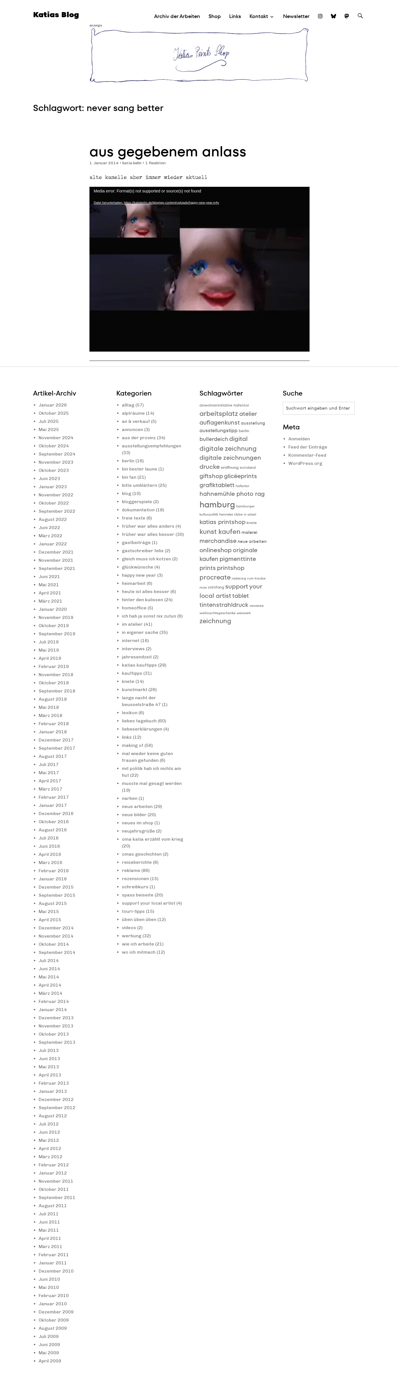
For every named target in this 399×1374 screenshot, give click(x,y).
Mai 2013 (49, 1066)
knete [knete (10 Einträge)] (252, 522)
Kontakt (258, 16)
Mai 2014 (49, 977)
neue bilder (134, 814)
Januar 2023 (53, 486)
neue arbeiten (137, 806)
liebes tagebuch (139, 720)
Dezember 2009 (56, 1312)
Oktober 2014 (54, 944)
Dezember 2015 (56, 887)
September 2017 (57, 748)
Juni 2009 (49, 1344)
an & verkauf (136, 421)
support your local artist (148, 903)
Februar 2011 (54, 1254)
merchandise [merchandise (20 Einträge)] (217, 541)
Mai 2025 (49, 429)
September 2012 (57, 1107)
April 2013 (50, 1075)
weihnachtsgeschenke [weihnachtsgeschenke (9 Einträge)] (217, 613)
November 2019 (56, 617)
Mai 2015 (49, 911)
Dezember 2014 (56, 928)
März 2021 (50, 601)
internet (130, 640)
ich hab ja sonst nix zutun (149, 616)
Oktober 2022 (54, 503)
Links (235, 16)
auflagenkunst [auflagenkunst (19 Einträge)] (219, 422)
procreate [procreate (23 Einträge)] (215, 577)
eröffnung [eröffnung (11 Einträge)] (230, 467)
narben (129, 798)
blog (126, 493)
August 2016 (53, 830)
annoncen (132, 429)
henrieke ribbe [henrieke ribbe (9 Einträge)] (231, 514)
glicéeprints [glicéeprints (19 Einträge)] (240, 476)
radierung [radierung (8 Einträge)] (239, 578)
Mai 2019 (49, 650)
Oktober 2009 (54, 1320)
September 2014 (57, 952)
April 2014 (50, 985)
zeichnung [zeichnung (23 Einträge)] (215, 620)
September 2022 (57, 511)
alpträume (133, 413)
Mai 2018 (49, 707)
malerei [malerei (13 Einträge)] (249, 532)
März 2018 (50, 715)
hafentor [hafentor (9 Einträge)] (242, 485)
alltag (128, 405)
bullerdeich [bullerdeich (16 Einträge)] (213, 439)
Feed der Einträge (307, 447)
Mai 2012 (49, 1140)
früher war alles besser (148, 534)
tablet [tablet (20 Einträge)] (240, 596)
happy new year (139, 575)
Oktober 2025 (54, 413)
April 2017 (50, 780)
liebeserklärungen (142, 729)
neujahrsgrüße (138, 831)
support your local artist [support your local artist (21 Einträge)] (230, 591)
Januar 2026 (53, 405)
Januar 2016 (53, 879)
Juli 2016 (49, 838)
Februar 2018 (54, 723)
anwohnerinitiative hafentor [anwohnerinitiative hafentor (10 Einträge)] (224, 405)
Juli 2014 (49, 960)
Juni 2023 (49, 478)
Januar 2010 (53, 1303)
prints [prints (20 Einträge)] (207, 568)
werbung (131, 935)
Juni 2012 (49, 1132)
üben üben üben (139, 919)
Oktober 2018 (54, 682)
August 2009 (53, 1328)
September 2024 (57, 454)
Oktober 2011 (54, 1189)
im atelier (132, 624)
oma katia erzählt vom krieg (152, 839)
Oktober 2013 (54, 1034)
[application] (199, 269)
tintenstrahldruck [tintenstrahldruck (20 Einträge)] (223, 605)
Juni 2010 (49, 1279)
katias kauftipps (139, 665)
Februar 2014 (54, 1001)
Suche (360, 20)
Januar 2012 (53, 1173)
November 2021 (56, 560)
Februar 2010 (54, 1295)
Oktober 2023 (54, 470)
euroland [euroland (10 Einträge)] (248, 467)
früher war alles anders (148, 526)
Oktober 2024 (54, 446)
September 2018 (57, 691)
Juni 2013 (49, 1058)
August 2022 (53, 519)
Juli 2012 (49, 1124)
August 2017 (53, 756)
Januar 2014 (53, 1009)
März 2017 (50, 789)
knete (128, 681)
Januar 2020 (53, 609)
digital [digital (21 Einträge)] (238, 438)
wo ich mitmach (138, 952)
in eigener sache (140, 632)
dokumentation (138, 509)
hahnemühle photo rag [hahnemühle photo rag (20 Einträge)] (232, 494)
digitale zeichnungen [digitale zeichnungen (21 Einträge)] (230, 457)
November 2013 (56, 1026)
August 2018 (53, 699)
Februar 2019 (54, 666)
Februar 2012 (54, 1164)
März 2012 (50, 1156)
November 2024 (56, 437)
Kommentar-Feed (307, 455)
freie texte (133, 518)
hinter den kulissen (142, 599)
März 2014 (50, 993)
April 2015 (50, 919)
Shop (215, 16)
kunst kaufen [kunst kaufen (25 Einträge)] (219, 531)
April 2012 (50, 1148)
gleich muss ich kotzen (146, 558)
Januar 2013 (53, 1091)
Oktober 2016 (54, 821)
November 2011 (56, 1181)
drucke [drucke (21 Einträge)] (209, 466)
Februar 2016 (54, 870)
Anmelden (299, 438)
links (127, 737)
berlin (128, 460)
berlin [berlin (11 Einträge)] (244, 431)
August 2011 (53, 1205)
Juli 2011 (49, 1214)
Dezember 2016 (56, 813)
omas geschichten (142, 854)
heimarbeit (134, 583)
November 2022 (56, 495)
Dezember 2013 (56, 1017)
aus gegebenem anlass (167, 151)
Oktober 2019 (54, 625)
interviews (133, 648)
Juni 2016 (49, 846)
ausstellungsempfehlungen (151, 446)
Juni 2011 (49, 1222)
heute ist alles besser (145, 591)
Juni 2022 (49, 527)
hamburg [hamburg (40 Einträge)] (217, 504)
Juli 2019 (49, 642)
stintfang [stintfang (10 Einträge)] (216, 587)
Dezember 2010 (56, 1271)
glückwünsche (137, 567)
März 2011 (50, 1246)
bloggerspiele (137, 501)
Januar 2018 (53, 731)
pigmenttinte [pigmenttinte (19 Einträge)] (238, 559)
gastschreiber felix (143, 550)
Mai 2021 (49, 584)
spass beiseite (138, 895)
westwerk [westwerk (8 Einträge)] (244, 613)
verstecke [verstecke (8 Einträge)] (256, 606)
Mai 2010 (49, 1287)
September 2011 (57, 1197)
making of (132, 745)
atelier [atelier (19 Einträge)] (248, 414)
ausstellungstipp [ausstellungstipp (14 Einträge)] (218, 430)
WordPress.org (305, 463)
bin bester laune (139, 469)
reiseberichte (137, 862)
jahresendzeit (137, 657)
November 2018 (56, 674)
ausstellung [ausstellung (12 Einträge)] (253, 423)
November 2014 (56, 936)
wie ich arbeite (138, 944)
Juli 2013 (49, 1050)
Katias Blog (56, 15)
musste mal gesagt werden (152, 783)
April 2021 (50, 593)
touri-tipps (133, 911)
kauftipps (132, 673)
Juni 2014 (49, 968)
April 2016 (50, 854)
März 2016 (50, 862)
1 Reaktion (155, 163)
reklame (131, 870)
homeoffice (134, 608)
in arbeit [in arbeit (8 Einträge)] (250, 514)
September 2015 (57, 895)
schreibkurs (135, 886)
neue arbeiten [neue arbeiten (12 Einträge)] (252, 541)
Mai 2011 (49, 1230)
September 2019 (57, 633)
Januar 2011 (53, 1263)
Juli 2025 (49, 421)
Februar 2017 (54, 797)
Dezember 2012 (56, 1099)
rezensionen (135, 878)
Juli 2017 (49, 764)
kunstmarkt (134, 689)
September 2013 (57, 1042)
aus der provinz (139, 437)
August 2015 (53, 903)
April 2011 (50, 1238)
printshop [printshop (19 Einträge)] (230, 568)
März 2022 (50, 535)
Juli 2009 (49, 1336)
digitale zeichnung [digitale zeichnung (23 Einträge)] (227, 448)
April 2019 (50, 658)
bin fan (129, 477)
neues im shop (137, 822)
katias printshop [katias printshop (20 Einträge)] (222, 522)
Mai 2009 (49, 1352)
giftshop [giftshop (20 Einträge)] (211, 476)
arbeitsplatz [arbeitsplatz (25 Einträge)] (218, 413)
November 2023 (56, 462)
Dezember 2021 (56, 552)
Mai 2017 (49, 772)
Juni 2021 (49, 576)
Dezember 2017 (56, 740)
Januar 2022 (53, 544)
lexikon (129, 712)
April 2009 (50, 1361)
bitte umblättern (139, 485)
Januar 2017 (53, 805)
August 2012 (53, 1115)
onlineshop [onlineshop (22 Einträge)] (215, 550)
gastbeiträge (136, 542)
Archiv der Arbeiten (177, 16)
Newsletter (296, 16)
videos (129, 927)
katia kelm (131, 163)
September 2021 (57, 568)
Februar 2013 (54, 1083)
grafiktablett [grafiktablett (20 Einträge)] (216, 485)
